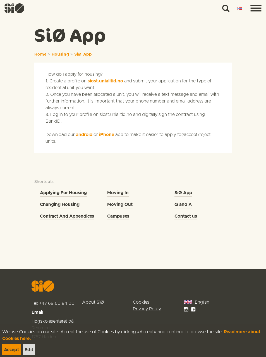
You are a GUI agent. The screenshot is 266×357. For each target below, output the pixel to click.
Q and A (183, 204)
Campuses (118, 216)
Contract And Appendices (67, 216)
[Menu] (256, 8)
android (84, 134)
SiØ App (83, 54)
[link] (14, 8)
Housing (60, 54)
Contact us (185, 216)
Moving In (118, 193)
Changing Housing (60, 204)
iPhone (106, 134)
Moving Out (120, 204)
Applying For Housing (63, 193)
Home (40, 54)
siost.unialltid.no (105, 81)
